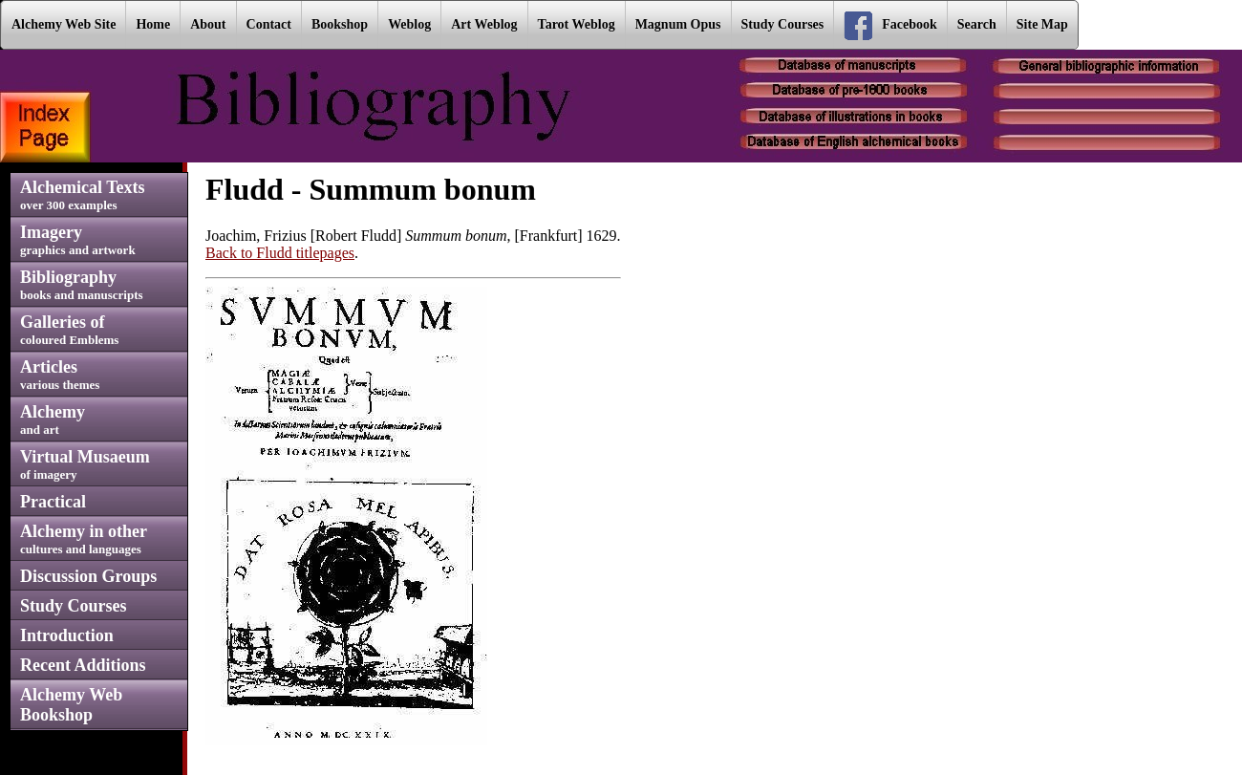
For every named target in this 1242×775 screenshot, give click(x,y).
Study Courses (782, 24)
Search (976, 24)
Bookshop (339, 24)
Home (153, 24)
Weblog (409, 24)
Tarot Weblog (576, 24)
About (207, 24)
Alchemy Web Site (63, 24)
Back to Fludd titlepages (279, 253)
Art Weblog (484, 24)
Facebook (890, 25)
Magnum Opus (678, 24)
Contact (268, 24)
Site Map (1042, 24)
